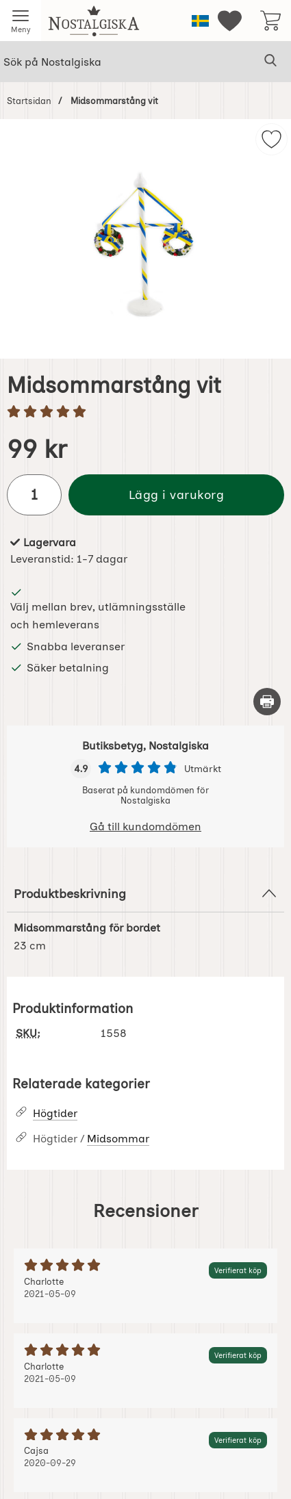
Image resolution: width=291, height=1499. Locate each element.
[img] (271, 139)
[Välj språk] (200, 21)
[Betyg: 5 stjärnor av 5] (145, 412)
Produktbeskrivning (145, 893)
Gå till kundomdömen (145, 826)
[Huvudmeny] (20, 20)
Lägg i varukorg (177, 494)
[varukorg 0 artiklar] (270, 20)
